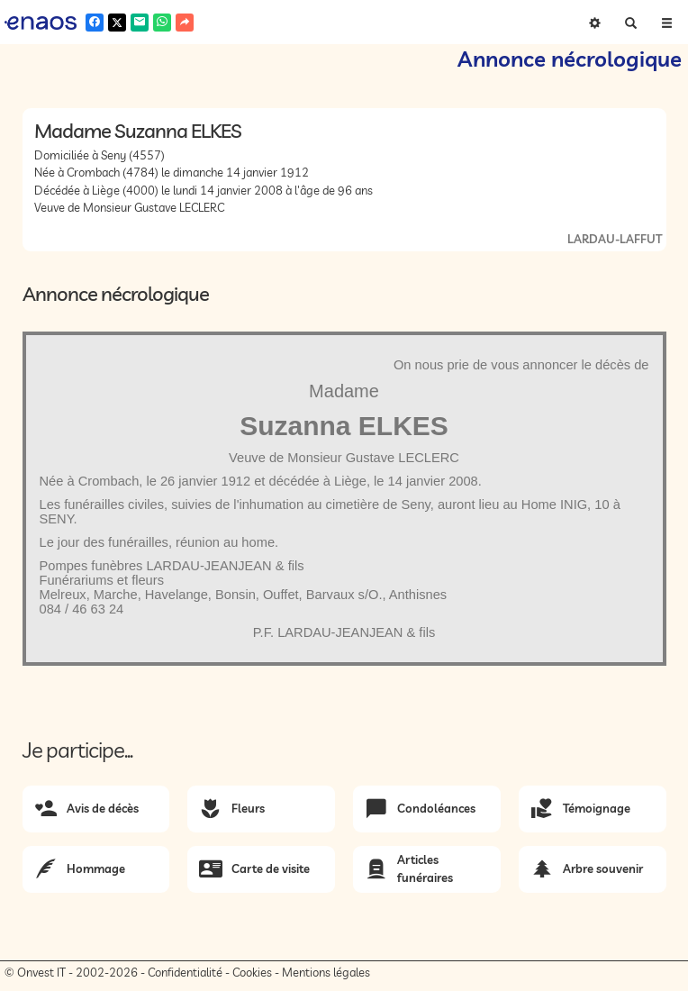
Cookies (252, 972)
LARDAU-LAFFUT (614, 239)
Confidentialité (185, 972)
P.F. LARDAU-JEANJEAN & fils (344, 632)
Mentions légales (326, 972)
